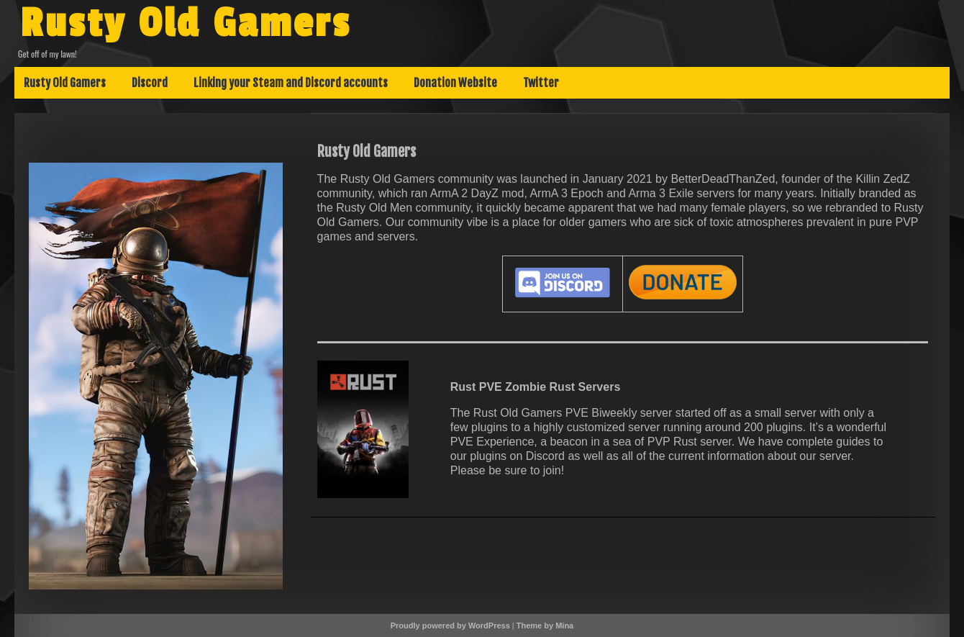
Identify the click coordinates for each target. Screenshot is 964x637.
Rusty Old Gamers (185, 24)
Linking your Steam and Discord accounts (291, 83)
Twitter (541, 83)
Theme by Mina (545, 625)
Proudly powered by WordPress (450, 625)
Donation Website (455, 83)
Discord (150, 83)
